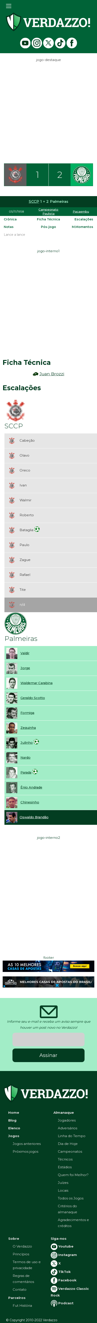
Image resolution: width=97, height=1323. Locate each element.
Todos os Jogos (70, 1198)
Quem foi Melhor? (73, 1175)
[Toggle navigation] (9, 6)
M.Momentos (82, 227)
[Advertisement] (48, 111)
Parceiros (17, 1298)
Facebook (64, 1280)
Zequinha (28, 728)
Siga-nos (59, 1238)
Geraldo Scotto (32, 698)
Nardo (25, 758)
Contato (19, 1289)
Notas (9, 227)
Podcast (62, 1303)
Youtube (62, 1246)
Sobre (13, 1238)
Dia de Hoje (68, 1144)
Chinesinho (29, 802)
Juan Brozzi (51, 373)
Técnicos (65, 1159)
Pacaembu (81, 211)
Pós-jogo (48, 227)
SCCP (34, 201)
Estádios (65, 1167)
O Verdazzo (22, 1246)
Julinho (26, 743)
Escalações (84, 219)
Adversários (67, 1128)
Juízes (63, 1183)
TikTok (61, 1272)
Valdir (24, 653)
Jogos (13, 1136)
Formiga (27, 713)
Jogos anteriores (27, 1144)
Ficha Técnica (48, 219)
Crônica (10, 219)
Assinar (48, 1055)
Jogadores (67, 1120)
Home (13, 1112)
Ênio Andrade (31, 787)
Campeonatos (70, 1151)
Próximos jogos (25, 1151)
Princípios (21, 1254)
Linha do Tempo (71, 1136)
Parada (25, 772)
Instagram (64, 1255)
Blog (12, 1120)
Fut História (22, 1305)
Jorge (25, 668)
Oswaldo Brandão (34, 817)
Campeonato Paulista (48, 211)
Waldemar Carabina (36, 683)
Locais (63, 1190)
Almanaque (63, 1112)
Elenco (14, 1128)
